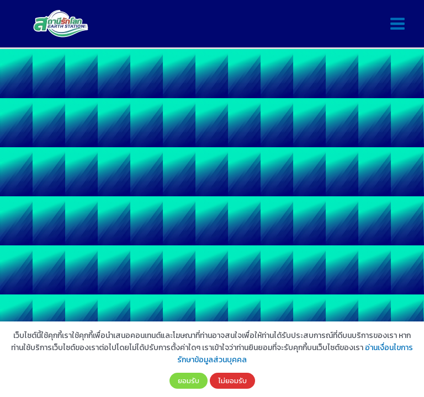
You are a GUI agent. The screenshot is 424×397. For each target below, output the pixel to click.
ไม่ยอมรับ (232, 380)
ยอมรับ (188, 380)
